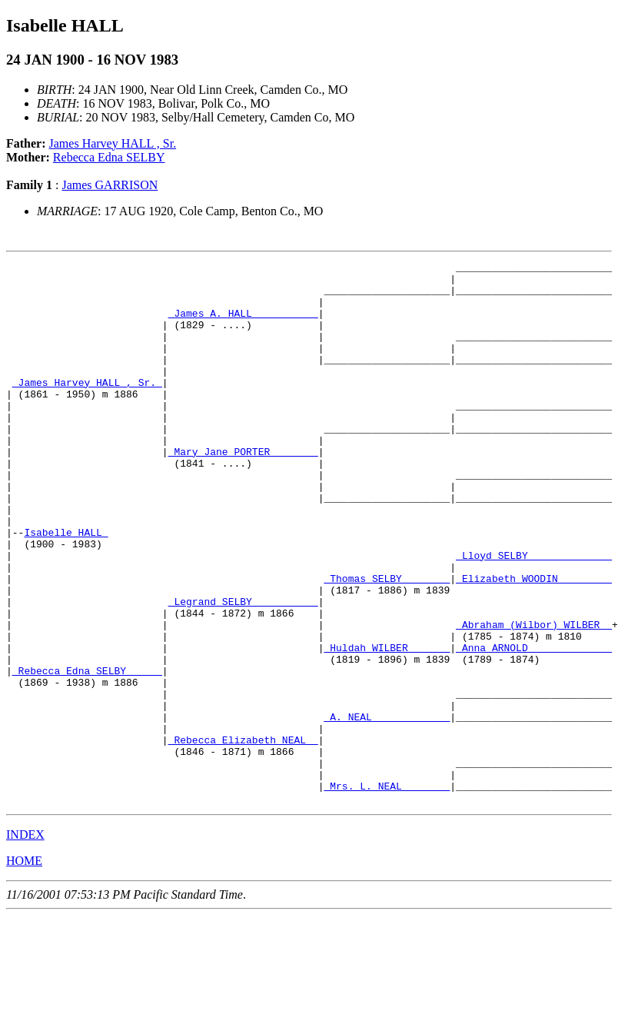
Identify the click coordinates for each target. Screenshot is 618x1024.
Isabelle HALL (66, 587)
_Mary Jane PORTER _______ (243, 490)
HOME (24, 969)
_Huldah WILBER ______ (387, 726)
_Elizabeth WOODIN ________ (534, 643)
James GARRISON (109, 184)
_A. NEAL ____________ (387, 809)
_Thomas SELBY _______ (387, 643)
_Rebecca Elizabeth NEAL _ (243, 836)
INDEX (25, 942)
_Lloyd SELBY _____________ (534, 615)
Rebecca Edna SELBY (109, 157)
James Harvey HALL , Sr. (113, 143)
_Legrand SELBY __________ (243, 670)
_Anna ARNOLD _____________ (534, 726)
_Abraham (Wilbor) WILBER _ (534, 698)
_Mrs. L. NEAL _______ (387, 892)
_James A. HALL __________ (243, 324)
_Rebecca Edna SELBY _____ (87, 753)
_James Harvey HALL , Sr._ (87, 407)
